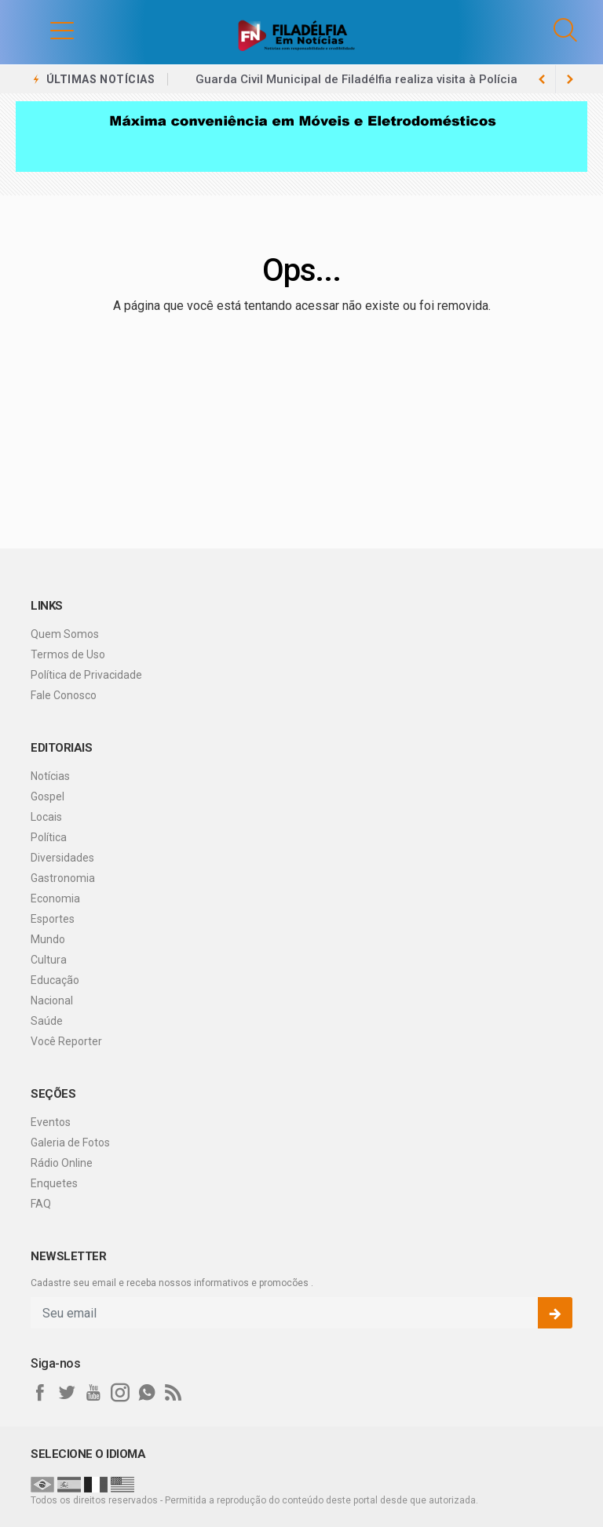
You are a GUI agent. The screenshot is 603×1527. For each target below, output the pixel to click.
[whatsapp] (146, 1393)
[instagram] (120, 1393)
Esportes (53, 919)
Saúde (47, 1021)
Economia (55, 898)
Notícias (50, 776)
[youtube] (93, 1393)
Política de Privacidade (86, 675)
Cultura (49, 959)
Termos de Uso (68, 654)
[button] (46, 30)
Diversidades (62, 857)
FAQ (41, 1203)
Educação (55, 980)
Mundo (48, 939)
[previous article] (570, 79)
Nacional (52, 1000)
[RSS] (173, 1393)
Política (49, 837)
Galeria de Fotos (70, 1142)
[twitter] (66, 1393)
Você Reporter (66, 1041)
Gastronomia (63, 878)
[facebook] (40, 1393)
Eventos (51, 1122)
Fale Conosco (64, 695)
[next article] (542, 79)
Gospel (47, 796)
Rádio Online (62, 1163)
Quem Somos (65, 634)
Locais (46, 817)
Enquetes (54, 1183)
